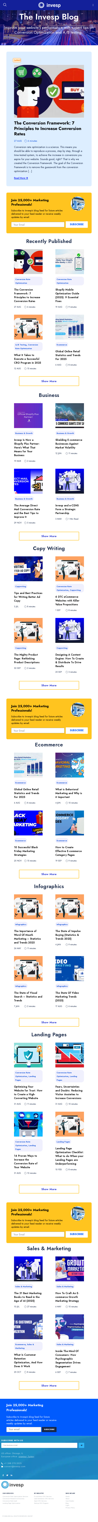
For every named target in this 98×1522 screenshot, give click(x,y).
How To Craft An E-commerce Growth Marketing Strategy (67, 1298)
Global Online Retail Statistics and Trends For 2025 (68, 356)
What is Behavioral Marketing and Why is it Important (68, 794)
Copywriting (20, 587)
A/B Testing (20, 345)
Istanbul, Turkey (26, 1459)
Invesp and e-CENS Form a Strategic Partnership (67, 510)
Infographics (20, 925)
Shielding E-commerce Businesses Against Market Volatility (68, 444)
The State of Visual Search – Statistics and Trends (28, 997)
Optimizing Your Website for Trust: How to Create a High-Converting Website (28, 1093)
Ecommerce (62, 345)
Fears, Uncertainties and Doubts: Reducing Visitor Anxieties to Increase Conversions (68, 1093)
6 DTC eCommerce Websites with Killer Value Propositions (67, 601)
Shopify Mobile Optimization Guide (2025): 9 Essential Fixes (67, 296)
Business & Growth (24, 434)
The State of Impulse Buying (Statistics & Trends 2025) (68, 936)
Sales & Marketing (23, 1287)
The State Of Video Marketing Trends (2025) (67, 997)
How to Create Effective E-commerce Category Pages (68, 852)
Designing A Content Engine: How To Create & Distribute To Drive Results (69, 661)
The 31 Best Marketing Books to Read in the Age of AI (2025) (27, 1298)
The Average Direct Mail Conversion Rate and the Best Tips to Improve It (27, 512)
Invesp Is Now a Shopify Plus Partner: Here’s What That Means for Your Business (27, 448)
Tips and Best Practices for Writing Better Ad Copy (28, 598)
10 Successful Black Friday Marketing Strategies (26, 852)
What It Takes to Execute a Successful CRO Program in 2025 (27, 360)
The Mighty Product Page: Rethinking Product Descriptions (27, 659)
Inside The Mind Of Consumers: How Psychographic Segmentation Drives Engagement (68, 1359)
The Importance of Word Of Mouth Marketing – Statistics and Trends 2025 (27, 937)
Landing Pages (63, 1142)
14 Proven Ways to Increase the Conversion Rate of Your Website (25, 1162)
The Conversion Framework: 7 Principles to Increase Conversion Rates (47, 128)
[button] (93, 5)
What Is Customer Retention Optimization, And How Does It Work (28, 1361)
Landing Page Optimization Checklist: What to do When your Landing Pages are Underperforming (69, 1157)
